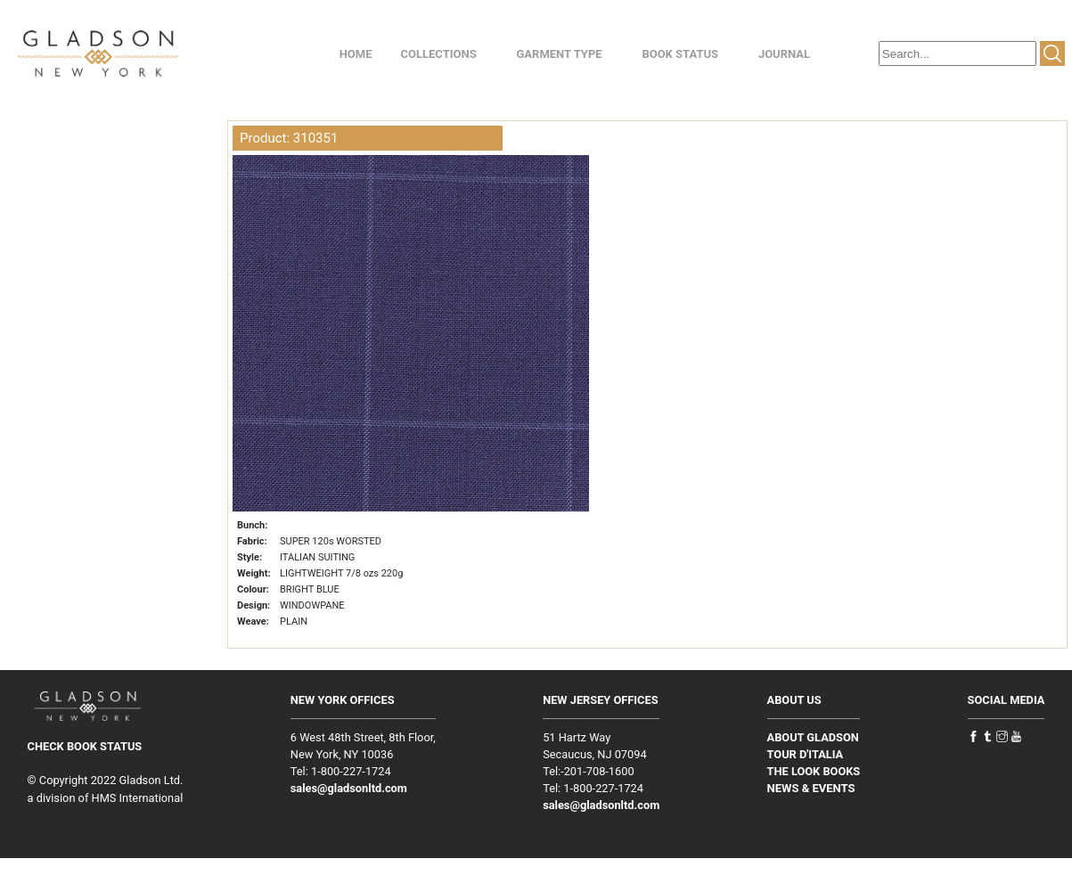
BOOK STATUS (680, 54)
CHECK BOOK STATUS (85, 746)
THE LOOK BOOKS (814, 771)
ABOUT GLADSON (813, 737)
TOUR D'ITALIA (805, 754)
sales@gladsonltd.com (349, 788)
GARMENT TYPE (558, 54)
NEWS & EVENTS (811, 788)
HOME (356, 54)
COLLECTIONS (439, 54)
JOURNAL (784, 54)
